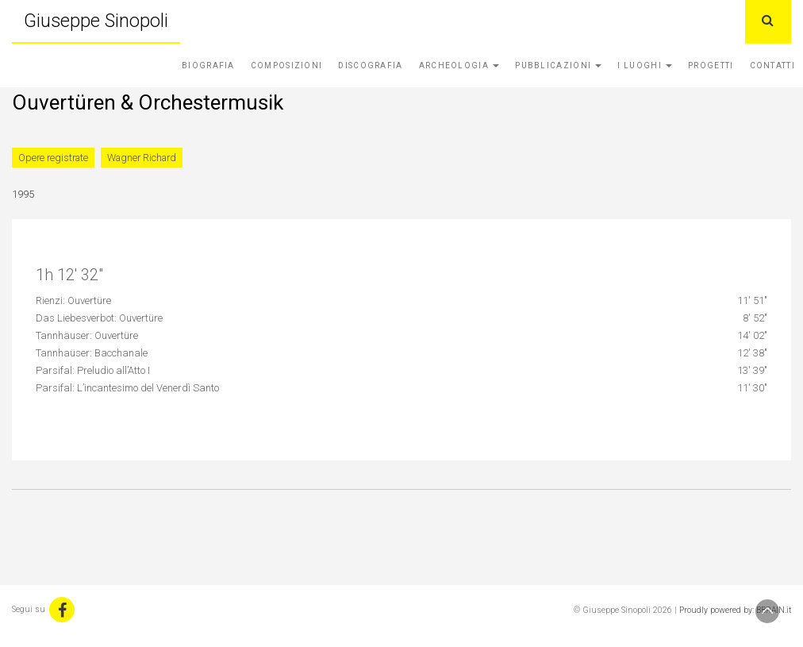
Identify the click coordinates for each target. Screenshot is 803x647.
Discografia (370, 65)
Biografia (208, 65)
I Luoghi (644, 65)
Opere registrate (53, 158)
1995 (23, 194)
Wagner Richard (141, 158)
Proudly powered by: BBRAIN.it (735, 610)
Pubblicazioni (558, 65)
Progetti (710, 65)
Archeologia (459, 65)
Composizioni (287, 65)
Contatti (772, 65)
